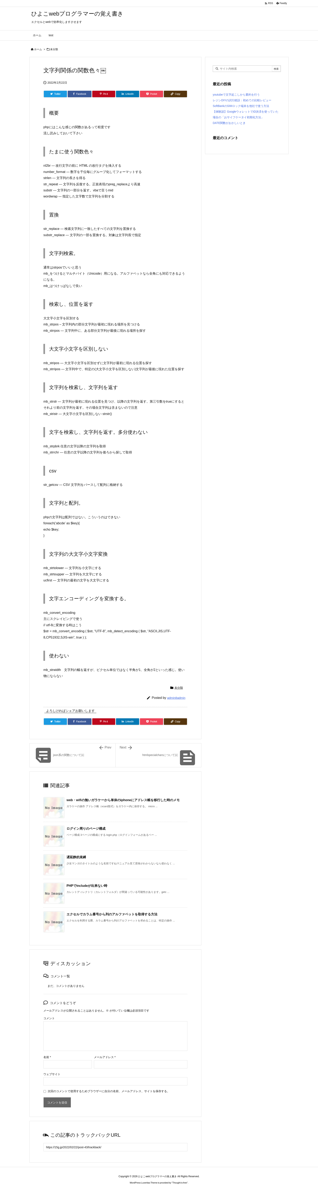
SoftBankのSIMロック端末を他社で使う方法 (241, 106)
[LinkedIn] (127, 94)
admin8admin (176, 697)
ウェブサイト (51, 1074)
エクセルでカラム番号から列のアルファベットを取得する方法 (112, 914)
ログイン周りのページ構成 (86, 828)
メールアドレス (105, 1057)
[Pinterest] (103, 94)
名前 (47, 1057)
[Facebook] (79, 94)
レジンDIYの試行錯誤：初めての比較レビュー (242, 100)
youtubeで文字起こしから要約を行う (236, 94)
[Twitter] (55, 94)
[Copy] (175, 94)
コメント (49, 1018)
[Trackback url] (115, 1147)
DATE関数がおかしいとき (229, 123)
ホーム (38, 49)
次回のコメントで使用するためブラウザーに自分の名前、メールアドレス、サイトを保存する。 (109, 1091)
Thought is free (179, 1182)
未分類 (54, 49)
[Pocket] (151, 94)
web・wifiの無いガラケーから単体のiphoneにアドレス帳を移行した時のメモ (123, 800)
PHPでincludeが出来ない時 (87, 885)
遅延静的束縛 (76, 857)
